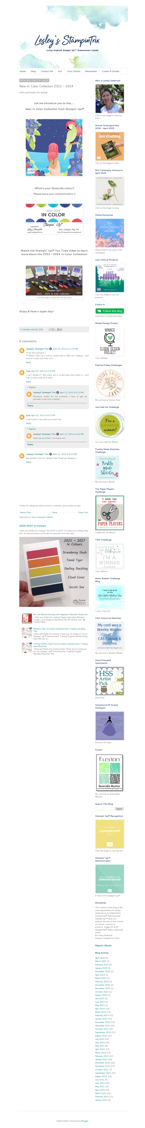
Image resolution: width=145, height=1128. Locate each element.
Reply (28, 362)
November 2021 (102, 1066)
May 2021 (100, 1086)
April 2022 (100, 1049)
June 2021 (100, 1083)
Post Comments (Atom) (42, 517)
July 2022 (99, 1039)
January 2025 (101, 968)
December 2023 (102, 985)
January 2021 (101, 1100)
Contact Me (47, 71)
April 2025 (100, 958)
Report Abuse (103, 945)
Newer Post (25, 512)
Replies (32, 387)
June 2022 (100, 1042)
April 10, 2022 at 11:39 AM (65, 348)
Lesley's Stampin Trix (37, 348)
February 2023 (102, 1015)
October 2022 (101, 1028)
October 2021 (101, 1069)
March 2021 (100, 1093)
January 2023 (101, 1018)
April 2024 (100, 974)
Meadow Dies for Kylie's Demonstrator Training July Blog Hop (59, 630)
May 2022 (100, 1045)
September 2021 (103, 1073)
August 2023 (101, 995)
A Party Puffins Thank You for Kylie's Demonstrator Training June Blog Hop (60, 645)
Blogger (84, 1120)
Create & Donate (110, 71)
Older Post (83, 512)
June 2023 (100, 1001)
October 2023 (101, 991)
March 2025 (100, 961)
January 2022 (101, 1059)
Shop (33, 71)
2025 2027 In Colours (32, 525)
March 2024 (100, 978)
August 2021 (101, 1076)
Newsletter (91, 71)
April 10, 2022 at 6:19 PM (43, 371)
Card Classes (73, 71)
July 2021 (99, 1079)
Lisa (28, 371)
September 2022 (103, 1032)
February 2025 (102, 964)
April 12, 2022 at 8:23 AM (65, 454)
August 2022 (101, 1035)
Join (60, 71)
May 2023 (100, 1005)
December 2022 (102, 1022)
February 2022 (102, 1056)
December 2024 (102, 971)
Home (23, 71)
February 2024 (102, 981)
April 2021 (100, 1089)
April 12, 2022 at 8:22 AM (72, 392)
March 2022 (100, 1052)
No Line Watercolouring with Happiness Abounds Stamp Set (60, 614)
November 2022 (102, 1025)
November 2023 (102, 988)
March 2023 (100, 1012)
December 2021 (102, 1062)
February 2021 (102, 1096)
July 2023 (99, 998)
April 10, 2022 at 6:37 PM (43, 415)
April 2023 (100, 1008)
